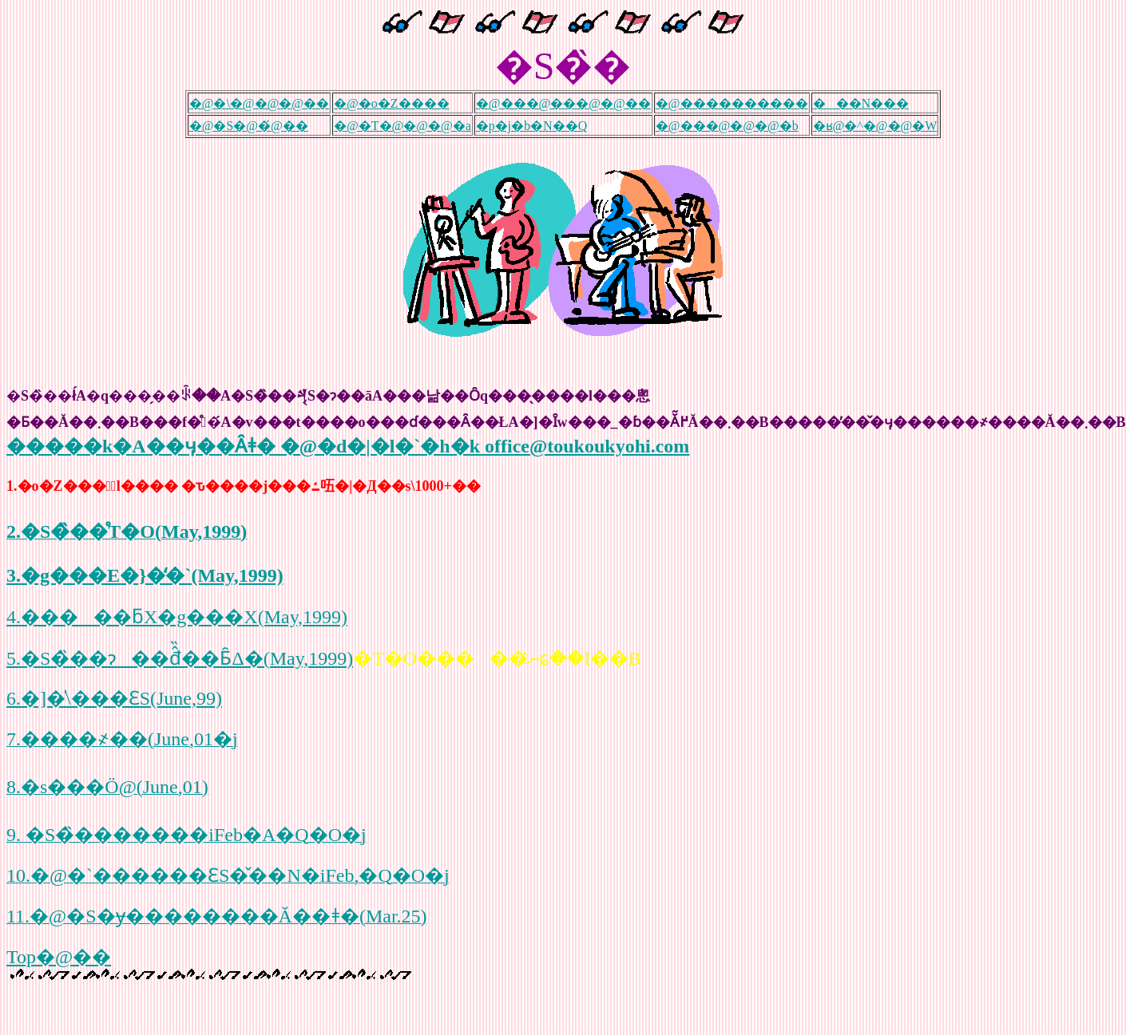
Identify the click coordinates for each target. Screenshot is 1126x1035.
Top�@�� (58, 956)
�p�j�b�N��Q (532, 125)
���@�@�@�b (739, 125)
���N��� (861, 103)
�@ (346, 125)
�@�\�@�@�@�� (259, 103)
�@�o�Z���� (392, 103)
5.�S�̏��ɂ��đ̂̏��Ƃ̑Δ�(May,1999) (179, 658)
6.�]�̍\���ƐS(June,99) (114, 698)
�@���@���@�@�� (563, 103)
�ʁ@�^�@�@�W (875, 125)
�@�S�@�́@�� (248, 125)
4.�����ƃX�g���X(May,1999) (176, 616)
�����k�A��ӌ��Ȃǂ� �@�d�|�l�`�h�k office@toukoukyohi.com (347, 446)
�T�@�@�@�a (415, 125)
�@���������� (732, 103)
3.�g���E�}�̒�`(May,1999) (144, 575)
